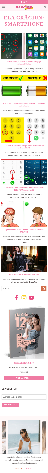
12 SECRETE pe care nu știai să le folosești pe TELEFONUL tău (24, 63)
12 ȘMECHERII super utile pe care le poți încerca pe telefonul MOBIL (24, 147)
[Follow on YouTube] (26, 2)
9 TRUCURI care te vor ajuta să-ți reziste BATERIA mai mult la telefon (24, 105)
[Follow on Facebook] (21, 2)
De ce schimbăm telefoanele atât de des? (24, 275)
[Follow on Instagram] (24, 2)
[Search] (45, 7)
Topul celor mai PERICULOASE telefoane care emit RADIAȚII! (24, 231)
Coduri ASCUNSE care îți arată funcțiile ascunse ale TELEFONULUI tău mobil (23, 189)
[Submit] (43, 288)
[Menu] (3, 7)
